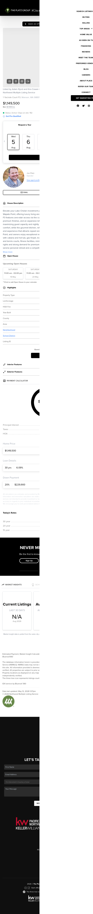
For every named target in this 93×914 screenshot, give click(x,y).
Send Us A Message (46, 785)
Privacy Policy (56, 911)
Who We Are (46, 728)
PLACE (63, 865)
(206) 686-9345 (46, 847)
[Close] (88, 888)
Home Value (46, 725)
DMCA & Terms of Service (73, 911)
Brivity (13, 911)
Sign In (84, 2)
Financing (46, 721)
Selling (46, 718)
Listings (46, 711)
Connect (47, 732)
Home (46, 707)
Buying (46, 714)
